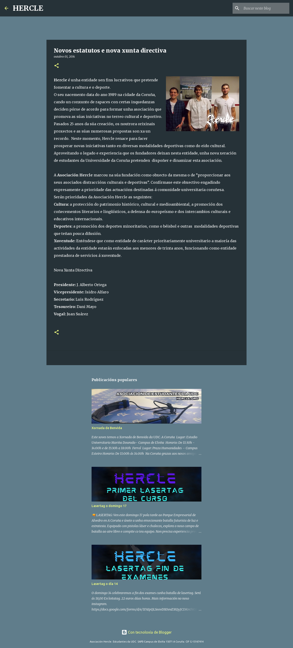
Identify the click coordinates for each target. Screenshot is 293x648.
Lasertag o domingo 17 (109, 506)
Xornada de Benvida (107, 428)
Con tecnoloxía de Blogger (147, 632)
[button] (56, 66)
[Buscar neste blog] (265, 8)
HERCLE (28, 8)
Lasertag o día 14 (105, 584)
